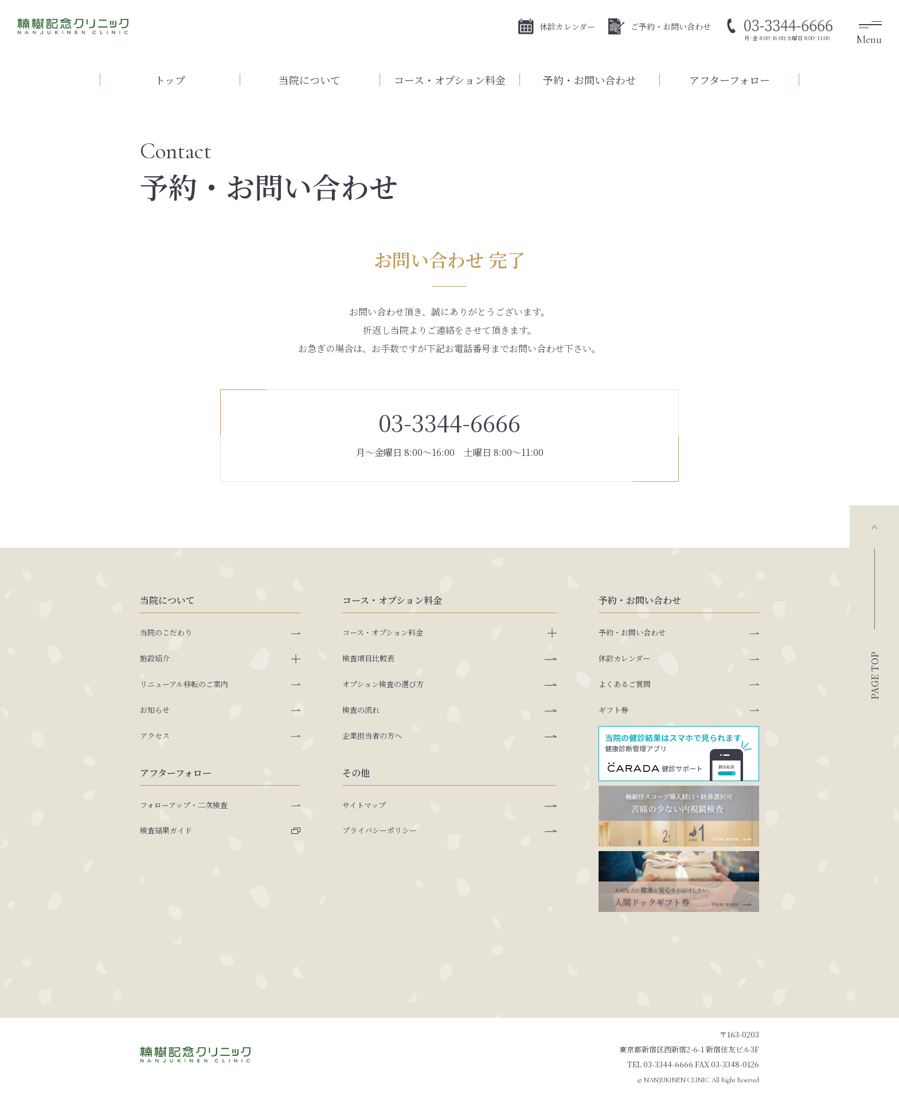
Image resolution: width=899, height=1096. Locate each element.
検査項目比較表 (368, 658)
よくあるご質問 (625, 683)
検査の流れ (361, 709)
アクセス (155, 735)
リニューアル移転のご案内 (184, 683)
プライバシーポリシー (379, 830)
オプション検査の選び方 (383, 683)
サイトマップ (364, 804)
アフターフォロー (729, 79)
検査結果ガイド (166, 830)
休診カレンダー (556, 27)
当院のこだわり (166, 632)
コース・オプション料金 (450, 79)
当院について (310, 79)
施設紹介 (155, 658)
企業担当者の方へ (372, 735)
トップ (170, 79)
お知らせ (155, 709)
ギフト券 (613, 709)
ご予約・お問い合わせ (659, 27)
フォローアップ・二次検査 (184, 804)
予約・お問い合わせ (589, 79)
